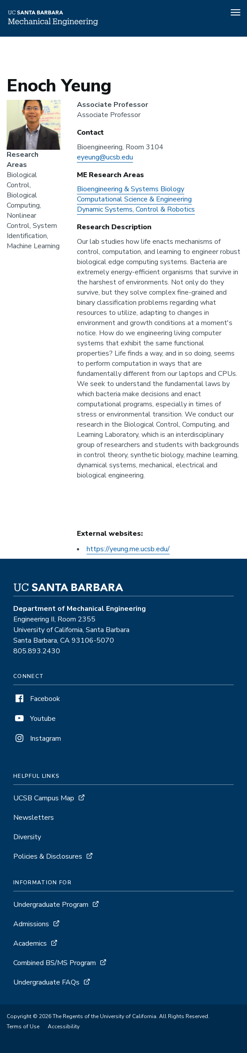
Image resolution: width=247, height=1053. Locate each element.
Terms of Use (23, 1026)
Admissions (31, 924)
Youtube (34, 718)
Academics (30, 943)
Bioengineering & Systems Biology (130, 189)
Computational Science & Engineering (134, 199)
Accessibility (64, 1026)
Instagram (37, 738)
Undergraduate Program (50, 904)
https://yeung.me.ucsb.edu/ (128, 549)
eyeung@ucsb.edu (105, 157)
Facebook (36, 699)
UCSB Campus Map (43, 798)
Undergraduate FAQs (46, 982)
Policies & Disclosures (47, 856)
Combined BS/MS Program (54, 963)
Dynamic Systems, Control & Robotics (136, 209)
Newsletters (33, 817)
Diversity (27, 837)
